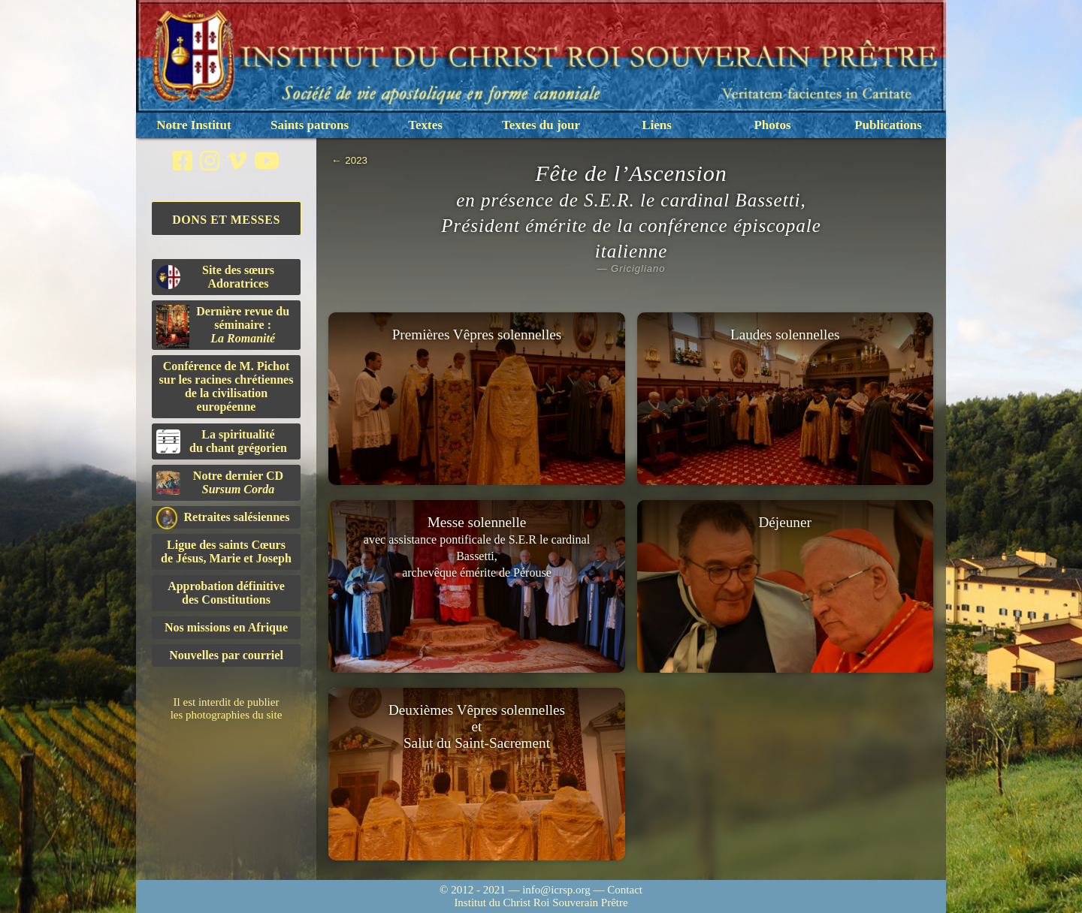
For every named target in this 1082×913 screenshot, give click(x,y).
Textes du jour (541, 125)
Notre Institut (193, 125)
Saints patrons (309, 125)
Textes (425, 125)
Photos (772, 125)
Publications (888, 125)
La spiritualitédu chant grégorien (221, 441)
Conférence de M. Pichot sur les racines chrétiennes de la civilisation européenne (226, 386)
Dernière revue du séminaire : (222, 326)
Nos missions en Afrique (226, 627)
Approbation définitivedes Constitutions (226, 593)
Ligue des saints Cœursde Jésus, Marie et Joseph (226, 551)
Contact (624, 890)
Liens (657, 125)
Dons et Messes (226, 219)
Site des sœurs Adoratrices (215, 277)
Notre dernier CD (219, 482)
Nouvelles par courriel (226, 655)
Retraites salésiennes (222, 518)
